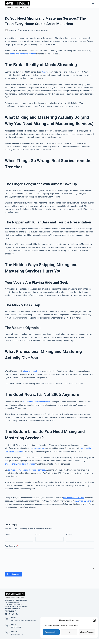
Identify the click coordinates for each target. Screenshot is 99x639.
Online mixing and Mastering (16, 600)
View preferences (87, 632)
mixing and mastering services (23, 54)
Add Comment (11, 546)
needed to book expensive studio (37, 402)
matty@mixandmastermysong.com (23, 620)
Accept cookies (51, 632)
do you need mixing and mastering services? (27, 470)
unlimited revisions (83, 501)
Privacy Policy (10, 611)
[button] (94, 620)
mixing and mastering (32, 371)
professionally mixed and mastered (20, 464)
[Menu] (93, 4)
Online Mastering (12, 602)
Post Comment (13, 574)
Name (8, 534)
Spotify (44, 72)
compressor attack (38, 448)
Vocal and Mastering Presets (16, 607)
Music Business (41, 30)
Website (69, 534)
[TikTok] (13, 614)
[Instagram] (9, 614)
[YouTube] (6, 614)
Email (38, 534)
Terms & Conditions (12, 609)
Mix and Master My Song (73, 498)
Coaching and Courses (13, 604)
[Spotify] (17, 614)
